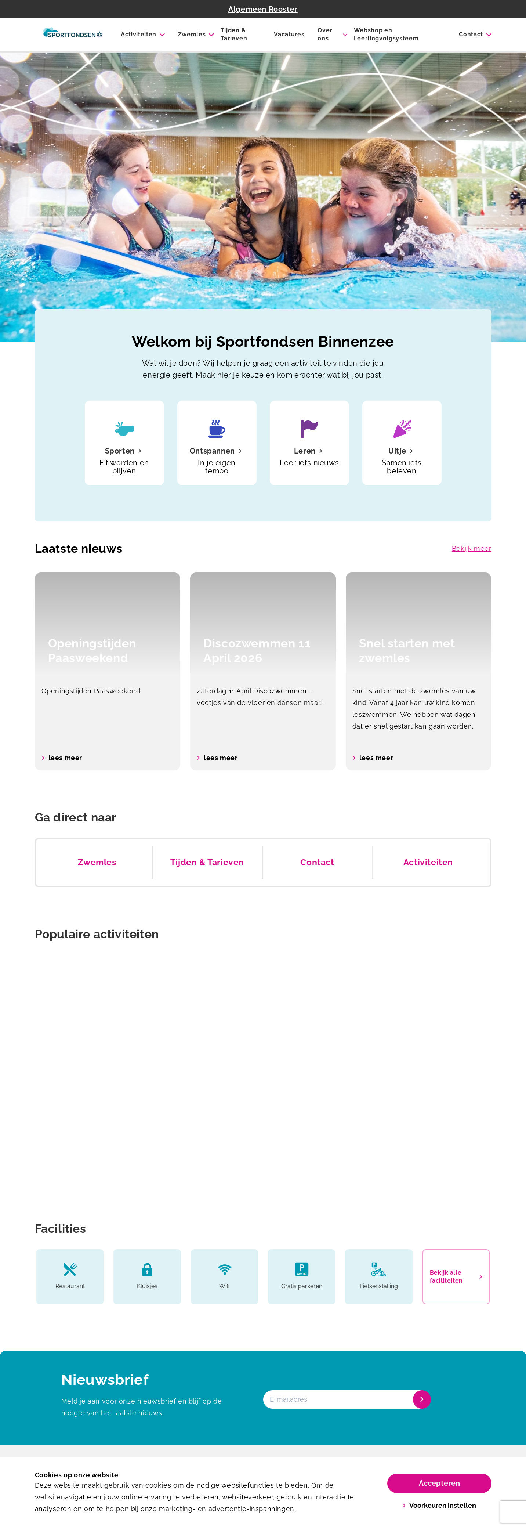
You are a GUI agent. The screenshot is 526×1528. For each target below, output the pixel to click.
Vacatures (289, 34)
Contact (471, 34)
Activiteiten (138, 34)
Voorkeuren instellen (439, 1505)
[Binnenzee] (73, 34)
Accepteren (439, 1483)
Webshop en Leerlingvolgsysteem (386, 34)
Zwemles (192, 34)
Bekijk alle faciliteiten (456, 1276)
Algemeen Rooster (263, 9)
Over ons (325, 34)
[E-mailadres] (346, 1399)
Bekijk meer (471, 548)
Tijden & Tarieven (234, 34)
